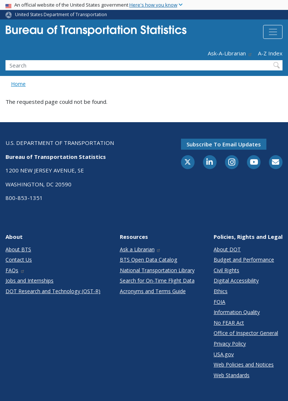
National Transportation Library (157, 270)
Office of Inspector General (246, 332)
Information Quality (237, 312)
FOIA (219, 301)
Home (18, 83)
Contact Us (18, 259)
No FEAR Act (229, 322)
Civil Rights (226, 270)
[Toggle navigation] (273, 32)
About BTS (18, 249)
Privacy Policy (230, 343)
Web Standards (232, 375)
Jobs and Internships (29, 280)
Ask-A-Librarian (230, 53)
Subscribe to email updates (224, 144)
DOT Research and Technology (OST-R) (52, 291)
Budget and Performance (244, 259)
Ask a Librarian (140, 249)
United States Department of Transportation (61, 14)
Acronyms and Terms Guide (153, 291)
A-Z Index (270, 53)
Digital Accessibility (236, 280)
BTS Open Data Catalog (148, 259)
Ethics (221, 291)
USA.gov (224, 354)
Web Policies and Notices (244, 364)
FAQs (15, 270)
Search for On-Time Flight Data (157, 280)
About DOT (227, 249)
